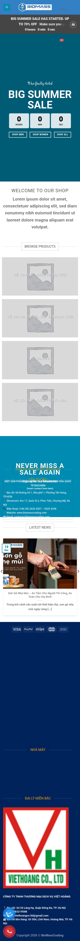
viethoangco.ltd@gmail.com (32, 915)
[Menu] (7, 7)
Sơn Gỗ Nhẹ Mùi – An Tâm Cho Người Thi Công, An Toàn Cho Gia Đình (40, 595)
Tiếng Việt (63, 27)
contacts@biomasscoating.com (32, 498)
